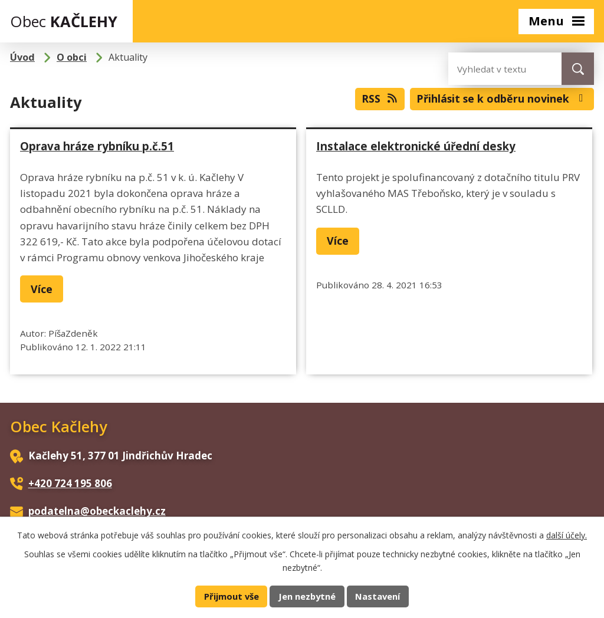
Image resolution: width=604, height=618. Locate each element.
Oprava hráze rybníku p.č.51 (97, 146)
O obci (72, 57)
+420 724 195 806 (70, 483)
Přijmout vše (231, 596)
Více (41, 289)
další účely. (566, 535)
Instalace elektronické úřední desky (416, 146)
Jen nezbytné (307, 596)
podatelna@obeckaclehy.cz (97, 511)
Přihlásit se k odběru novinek (501, 98)
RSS (380, 98)
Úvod (22, 57)
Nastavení (377, 596)
